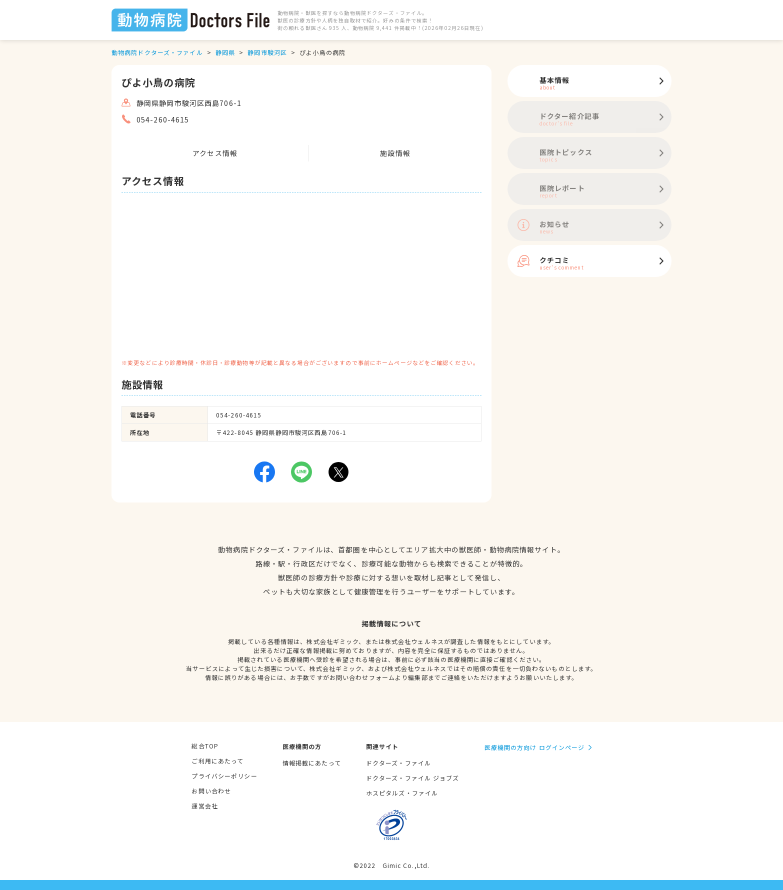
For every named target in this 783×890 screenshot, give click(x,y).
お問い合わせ (211, 790)
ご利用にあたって (218, 760)
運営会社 (205, 806)
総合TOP (205, 746)
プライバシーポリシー (224, 776)
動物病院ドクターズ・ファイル (157, 52)
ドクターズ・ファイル (398, 762)
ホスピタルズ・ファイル (402, 792)
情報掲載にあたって (311, 762)
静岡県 (225, 52)
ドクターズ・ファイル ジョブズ (413, 778)
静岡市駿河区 (267, 52)
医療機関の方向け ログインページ (534, 747)
